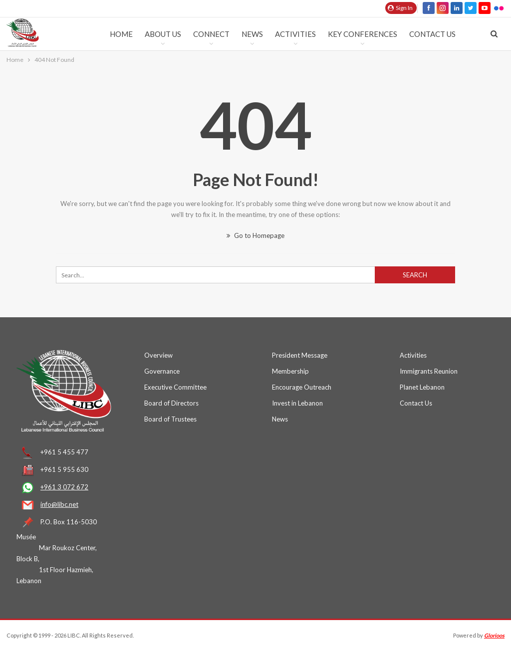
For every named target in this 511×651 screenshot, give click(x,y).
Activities (295, 33)
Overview (158, 355)
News (252, 33)
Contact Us (432, 33)
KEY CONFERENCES (362, 33)
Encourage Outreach (301, 387)
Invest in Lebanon (297, 403)
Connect (211, 33)
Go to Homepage (255, 235)
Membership (290, 371)
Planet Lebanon (422, 387)
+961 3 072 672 (64, 487)
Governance (162, 371)
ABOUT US (163, 33)
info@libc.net (59, 504)
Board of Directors (171, 403)
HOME (121, 33)
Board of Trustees (170, 419)
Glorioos (494, 635)
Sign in (400, 7)
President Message (299, 355)
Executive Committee (175, 387)
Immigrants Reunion (429, 371)
